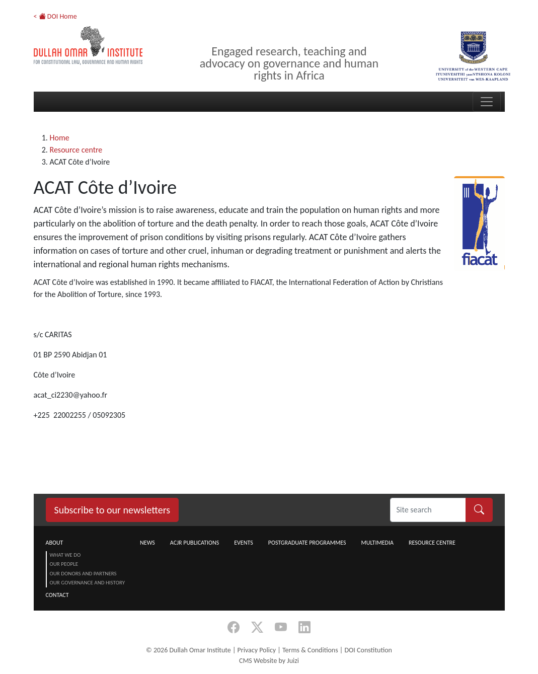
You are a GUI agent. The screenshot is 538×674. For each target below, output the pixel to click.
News (147, 542)
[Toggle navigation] (487, 102)
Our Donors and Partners (83, 573)
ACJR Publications (194, 542)
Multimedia (377, 542)
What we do (65, 555)
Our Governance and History (87, 582)
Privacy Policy (257, 650)
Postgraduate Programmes (307, 542)
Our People (64, 564)
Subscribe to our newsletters (112, 510)
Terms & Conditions (310, 650)
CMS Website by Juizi (269, 660)
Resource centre (76, 150)
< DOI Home (55, 16)
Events (243, 542)
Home (59, 137)
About (54, 542)
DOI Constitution (368, 650)
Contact (57, 594)
